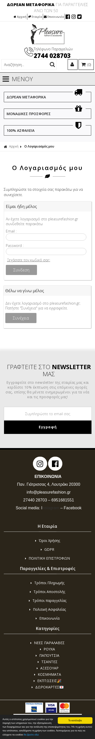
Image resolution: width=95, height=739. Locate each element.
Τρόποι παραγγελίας (47, 600)
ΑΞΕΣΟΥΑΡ (48, 668)
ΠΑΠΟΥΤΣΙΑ (47, 655)
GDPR (47, 549)
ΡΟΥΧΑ (47, 649)
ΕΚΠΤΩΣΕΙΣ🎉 (47, 680)
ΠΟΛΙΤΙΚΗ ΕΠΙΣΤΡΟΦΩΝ (47, 558)
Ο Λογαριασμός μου (39, 146)
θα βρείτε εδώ (31, 734)
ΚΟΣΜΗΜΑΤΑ (47, 674)
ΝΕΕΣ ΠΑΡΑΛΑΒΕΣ (47, 642)
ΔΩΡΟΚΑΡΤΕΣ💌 (48, 687)
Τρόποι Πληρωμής (47, 582)
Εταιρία (35, 16)
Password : (15, 245)
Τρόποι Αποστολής (47, 591)
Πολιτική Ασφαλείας (47, 609)
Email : (11, 231)
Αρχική (20, 16)
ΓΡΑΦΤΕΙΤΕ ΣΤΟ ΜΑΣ (49, 370)
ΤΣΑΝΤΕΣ (48, 661)
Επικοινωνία (54, 16)
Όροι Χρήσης (47, 540)
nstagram (50, 508)
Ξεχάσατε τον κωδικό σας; (28, 260)
